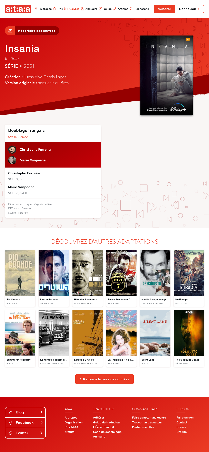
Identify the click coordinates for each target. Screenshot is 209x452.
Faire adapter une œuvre (149, 418)
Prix (57, 8)
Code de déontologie (107, 432)
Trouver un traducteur (147, 422)
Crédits (182, 432)
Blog (26, 412)
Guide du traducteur (107, 422)
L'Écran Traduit (103, 427)
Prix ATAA (71, 427)
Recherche (139, 8)
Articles (120, 8)
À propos (42, 8)
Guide (104, 8)
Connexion (189, 9)
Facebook (26, 423)
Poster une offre (143, 427)
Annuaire (88, 8)
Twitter (26, 433)
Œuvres (71, 8)
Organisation (73, 422)
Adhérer (164, 9)
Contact (182, 422)
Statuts (69, 432)
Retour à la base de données (104, 379)
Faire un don (185, 418)
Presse (181, 427)
